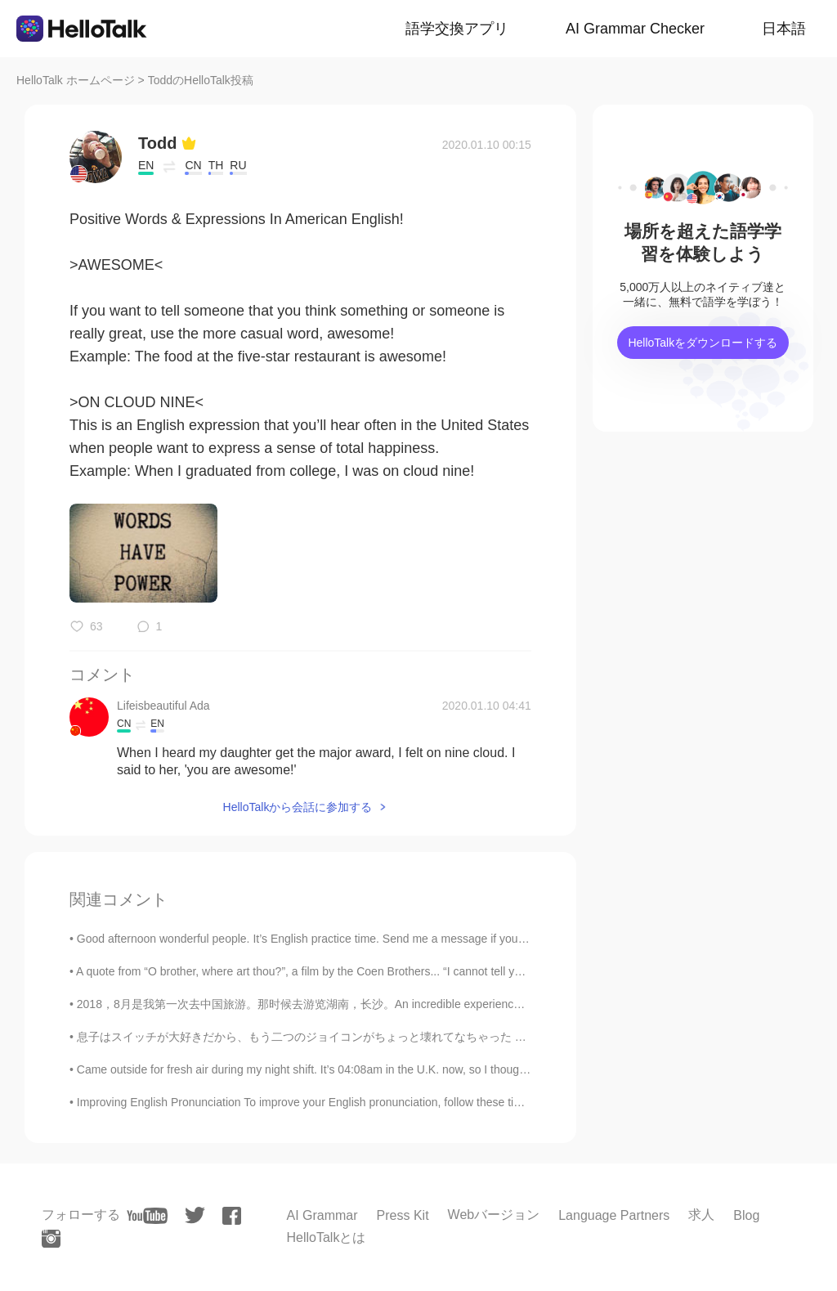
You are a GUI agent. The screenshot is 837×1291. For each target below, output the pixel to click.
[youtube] (147, 1216)
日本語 (784, 28)
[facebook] (231, 1216)
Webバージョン (494, 1215)
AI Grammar (321, 1215)
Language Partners (613, 1215)
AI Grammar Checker (635, 28)
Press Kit (403, 1215)
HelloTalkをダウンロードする (702, 342)
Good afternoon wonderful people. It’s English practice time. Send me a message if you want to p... (327, 938)
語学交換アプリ (456, 28)
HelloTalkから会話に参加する (298, 807)
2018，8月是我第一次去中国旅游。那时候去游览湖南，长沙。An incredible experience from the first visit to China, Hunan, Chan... (408, 1004)
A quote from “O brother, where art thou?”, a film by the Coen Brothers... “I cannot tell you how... (318, 971)
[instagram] (51, 1239)
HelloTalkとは (325, 1237)
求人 (701, 1215)
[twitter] (195, 1215)
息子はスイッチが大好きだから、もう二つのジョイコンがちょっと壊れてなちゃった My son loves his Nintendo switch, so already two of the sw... (449, 1036)
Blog (746, 1215)
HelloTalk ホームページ (75, 80)
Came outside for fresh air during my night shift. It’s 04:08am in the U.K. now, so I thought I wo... (319, 1069)
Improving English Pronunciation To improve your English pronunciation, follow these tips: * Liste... (325, 1102)
